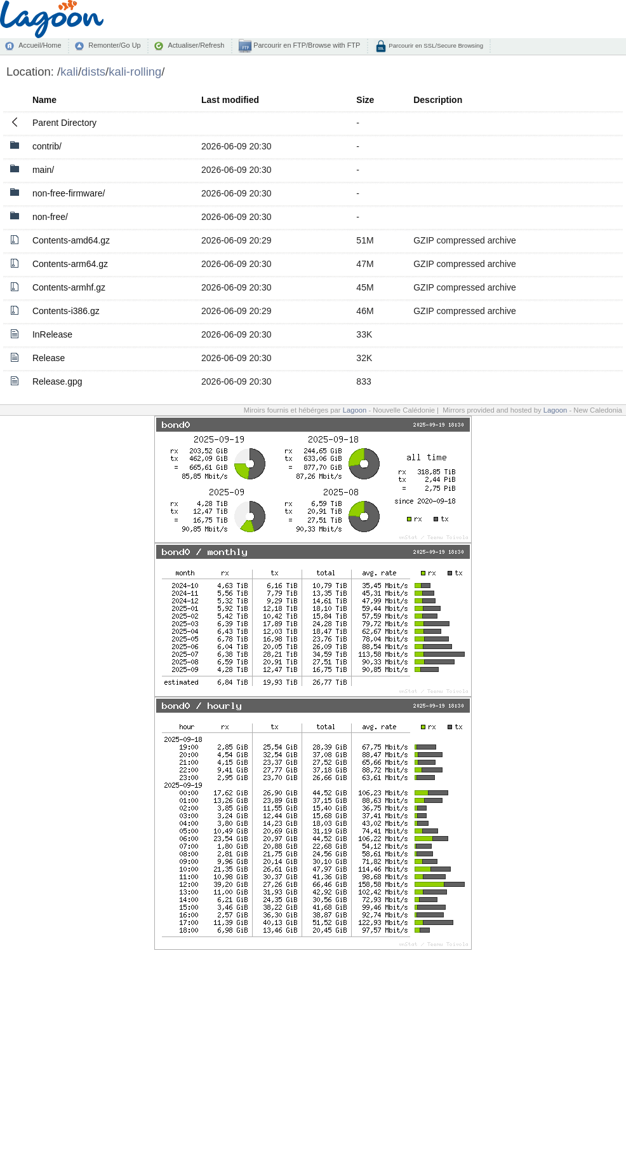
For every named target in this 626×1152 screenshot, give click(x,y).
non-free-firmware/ (68, 193)
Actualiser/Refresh (196, 45)
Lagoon (355, 410)
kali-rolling (135, 71)
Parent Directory (64, 123)
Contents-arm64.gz (70, 264)
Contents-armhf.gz (68, 287)
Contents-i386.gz (66, 311)
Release (48, 358)
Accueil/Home (39, 45)
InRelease (52, 334)
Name (44, 100)
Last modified (230, 100)
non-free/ (50, 217)
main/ (43, 170)
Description (437, 100)
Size (365, 100)
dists (93, 71)
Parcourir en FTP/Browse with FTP (305, 45)
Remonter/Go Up (114, 45)
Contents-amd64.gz (71, 240)
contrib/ (47, 146)
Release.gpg (57, 381)
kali (69, 71)
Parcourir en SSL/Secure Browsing (435, 45)
